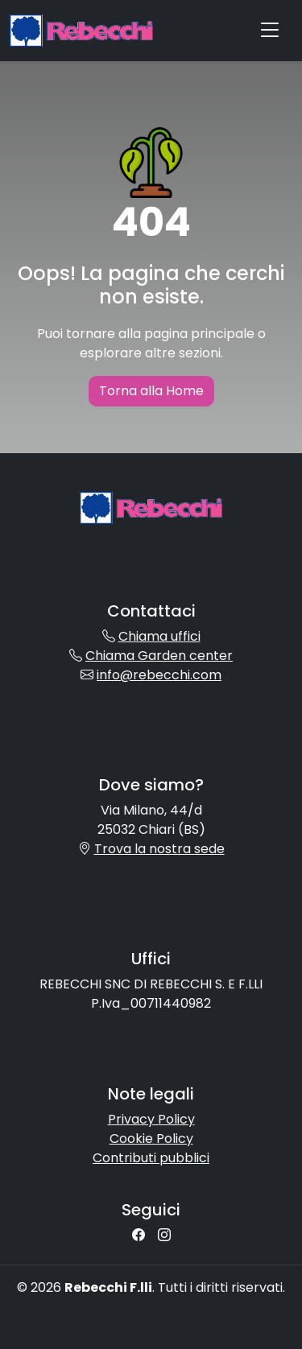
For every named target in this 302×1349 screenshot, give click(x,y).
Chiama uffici (159, 636)
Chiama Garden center (159, 655)
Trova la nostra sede (159, 849)
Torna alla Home (151, 391)
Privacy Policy (151, 1119)
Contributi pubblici (151, 1158)
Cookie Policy (151, 1138)
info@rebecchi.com (159, 675)
